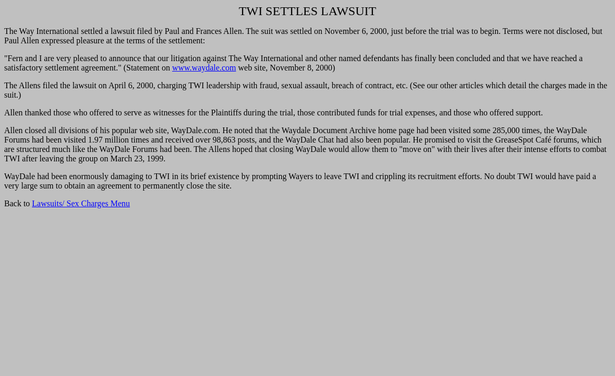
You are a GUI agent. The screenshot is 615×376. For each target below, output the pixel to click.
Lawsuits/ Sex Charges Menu (81, 203)
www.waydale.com (204, 67)
